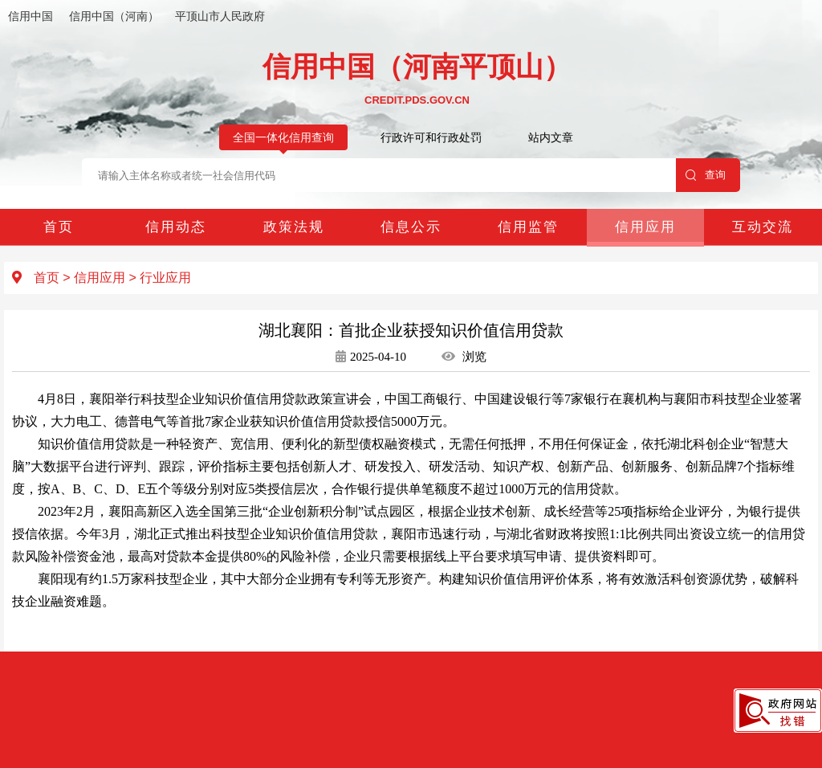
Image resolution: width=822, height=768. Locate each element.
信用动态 (175, 227)
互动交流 (762, 227)
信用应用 (645, 227)
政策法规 (293, 227)
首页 (58, 227)
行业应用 (165, 277)
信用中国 (30, 16)
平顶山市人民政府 (220, 16)
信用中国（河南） (114, 16)
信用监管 (528, 227)
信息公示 (411, 227)
